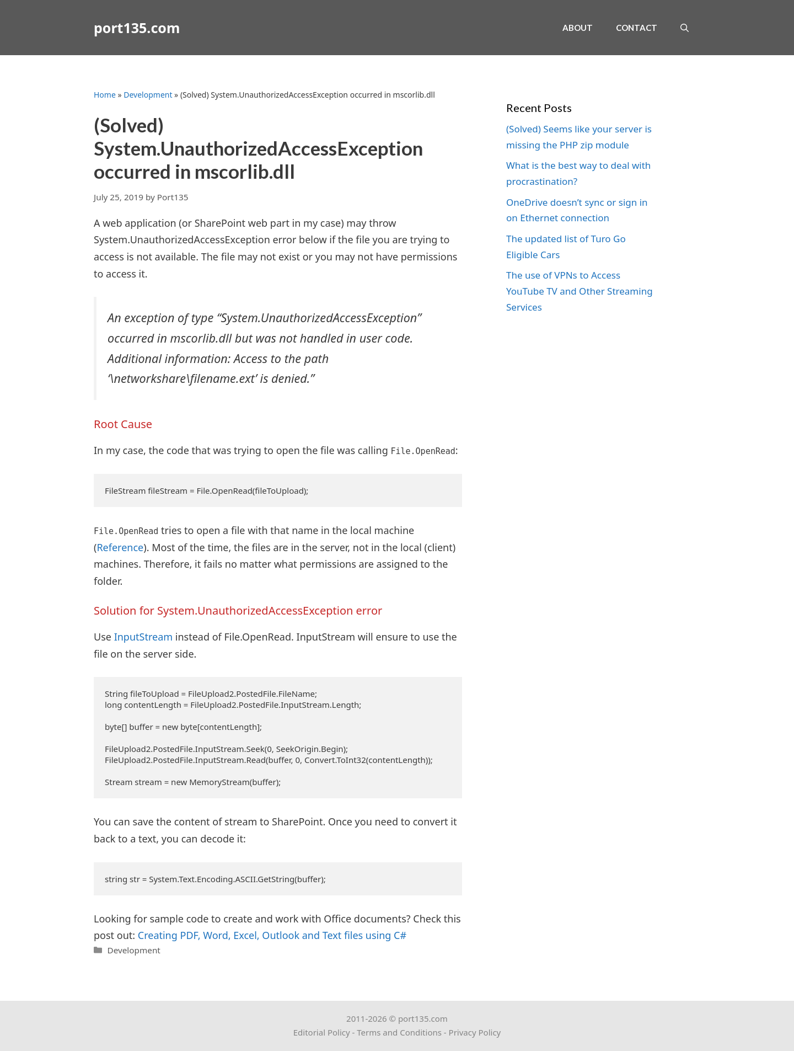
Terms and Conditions (399, 1032)
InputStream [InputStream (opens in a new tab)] (143, 636)
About (577, 28)
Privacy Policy (475, 1032)
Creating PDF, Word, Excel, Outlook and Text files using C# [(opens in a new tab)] (272, 935)
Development (148, 94)
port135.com (137, 27)
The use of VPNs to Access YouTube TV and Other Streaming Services (579, 291)
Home (105, 94)
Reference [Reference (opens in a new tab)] (119, 547)
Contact (636, 28)
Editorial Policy (321, 1032)
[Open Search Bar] (684, 27)
